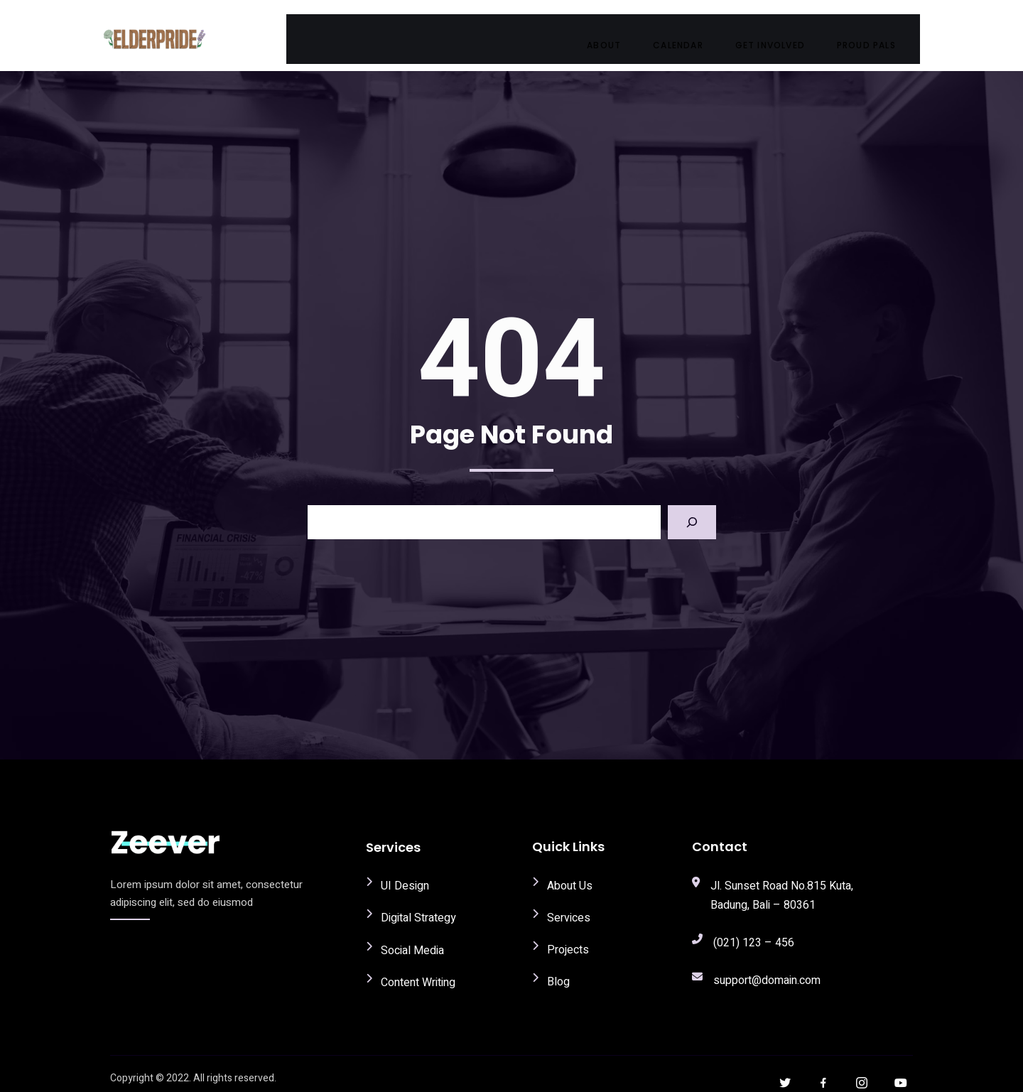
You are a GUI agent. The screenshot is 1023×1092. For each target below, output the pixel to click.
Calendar (691, 32)
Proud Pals (879, 32)
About (617, 32)
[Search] (692, 511)
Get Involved (783, 32)
